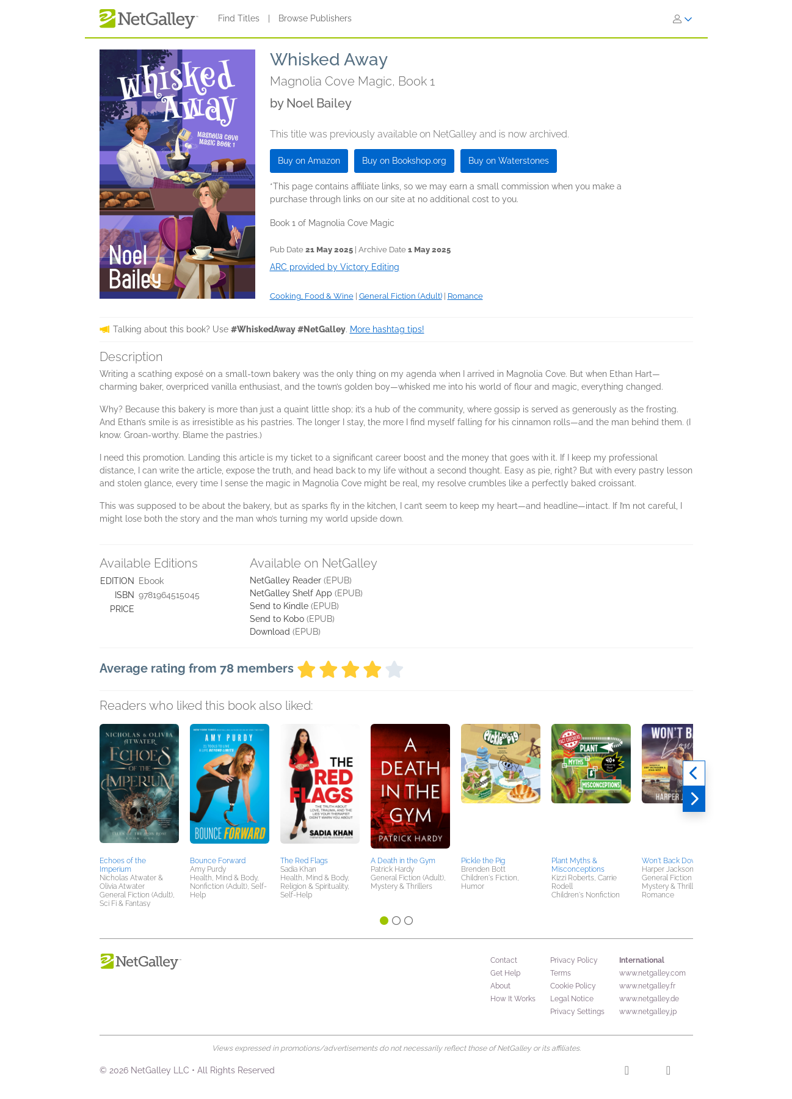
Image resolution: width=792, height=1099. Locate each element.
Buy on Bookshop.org (404, 161)
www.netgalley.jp (648, 1011)
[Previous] (694, 773)
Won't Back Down (672, 860)
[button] (139, 788)
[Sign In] (682, 19)
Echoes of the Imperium (123, 865)
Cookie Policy (573, 986)
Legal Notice (572, 999)
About (500, 986)
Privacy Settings (577, 1011)
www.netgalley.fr (647, 986)
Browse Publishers (315, 18)
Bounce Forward (217, 860)
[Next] (694, 799)
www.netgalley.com (652, 973)
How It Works (513, 999)
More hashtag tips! (387, 329)
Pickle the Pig (483, 860)
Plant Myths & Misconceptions (578, 865)
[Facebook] (627, 1072)
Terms (560, 973)
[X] (668, 1072)
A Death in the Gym (403, 860)
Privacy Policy (574, 960)
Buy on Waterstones (508, 161)
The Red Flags (304, 860)
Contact (503, 960)
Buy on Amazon (309, 161)
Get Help (505, 973)
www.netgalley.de (649, 999)
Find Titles (239, 18)
